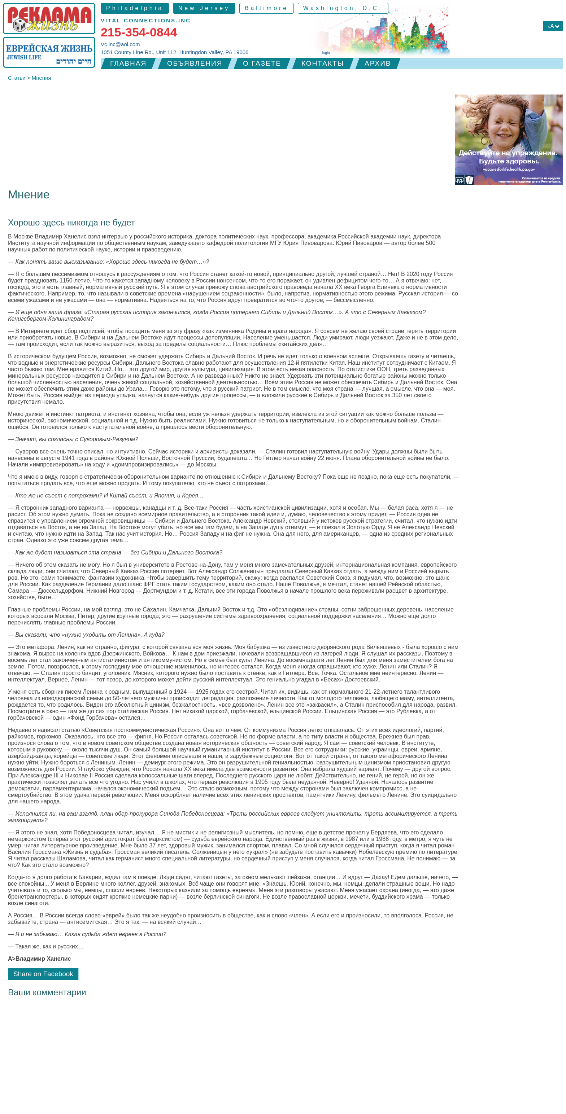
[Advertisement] (283, 1059)
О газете (262, 63)
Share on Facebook (43, 974)
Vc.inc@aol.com (120, 44)
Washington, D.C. (343, 8)
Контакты (322, 63)
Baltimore (267, 8)
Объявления (194, 63)
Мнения (41, 78)
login (326, 53)
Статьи (17, 78)
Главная (128, 63)
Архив (378, 63)
